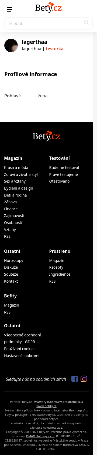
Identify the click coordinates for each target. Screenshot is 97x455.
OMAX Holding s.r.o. (40, 436)
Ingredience (60, 274)
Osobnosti (13, 222)
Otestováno (59, 181)
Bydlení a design (18, 188)
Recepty (56, 267)
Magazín (13, 158)
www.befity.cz (46, 406)
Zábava (10, 201)
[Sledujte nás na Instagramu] (82, 379)
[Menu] (9, 9)
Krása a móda (16, 167)
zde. (60, 427)
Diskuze (11, 267)
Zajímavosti (14, 215)
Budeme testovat (64, 167)
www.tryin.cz (43, 402)
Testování (59, 158)
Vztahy (10, 229)
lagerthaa (34, 41)
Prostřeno (60, 251)
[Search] (48, 23)
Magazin (11, 305)
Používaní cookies (19, 348)
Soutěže (11, 274)
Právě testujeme (63, 174)
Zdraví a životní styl (21, 174)
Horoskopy (13, 260)
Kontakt (11, 281)
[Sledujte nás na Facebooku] (73, 379)
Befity (10, 296)
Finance (11, 208)
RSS (7, 236)
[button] (86, 23)
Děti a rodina (15, 195)
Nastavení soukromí (21, 355)
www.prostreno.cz (67, 402)
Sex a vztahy (15, 181)
